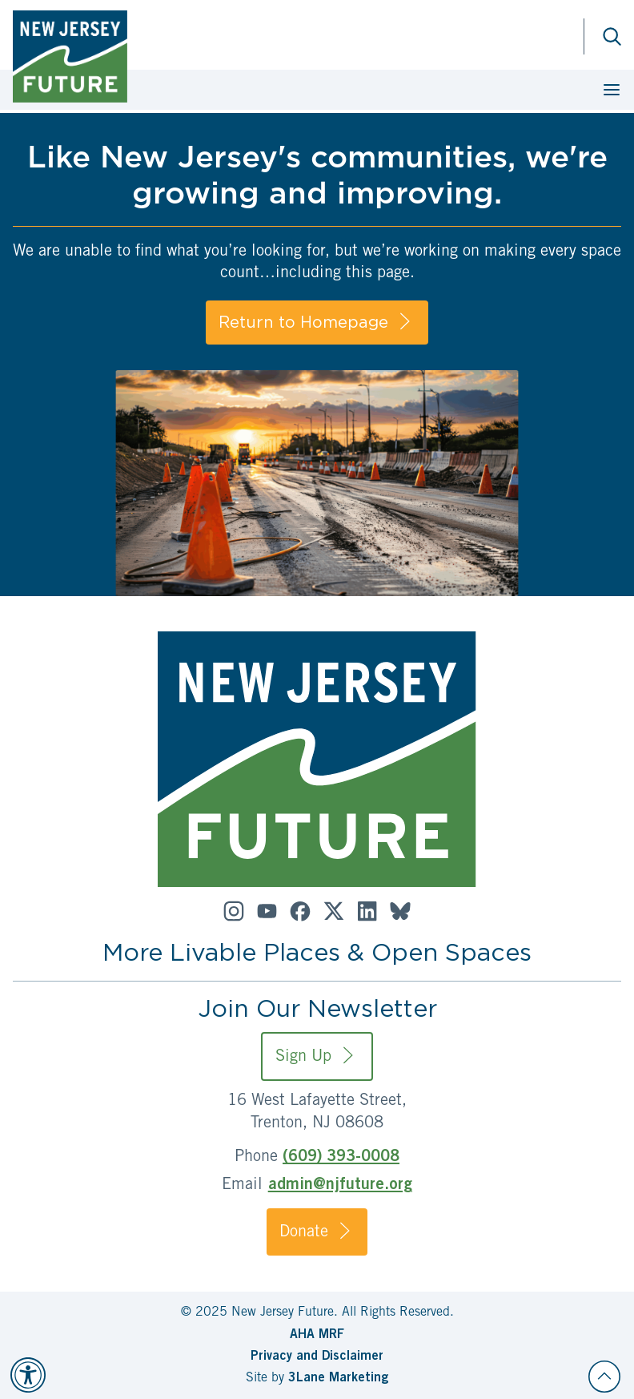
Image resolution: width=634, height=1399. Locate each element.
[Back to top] (604, 1377)
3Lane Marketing (338, 1378)
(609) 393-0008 (341, 1158)
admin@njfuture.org (340, 1186)
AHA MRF (317, 1334)
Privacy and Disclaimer (317, 1356)
